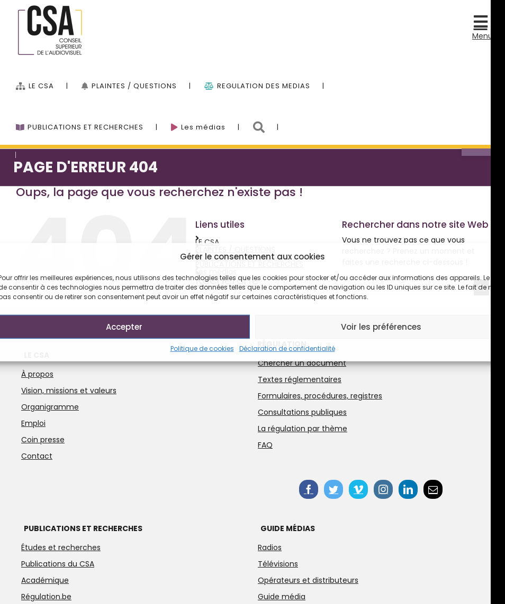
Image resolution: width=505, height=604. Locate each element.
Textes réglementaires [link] (299, 379)
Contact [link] (36, 456)
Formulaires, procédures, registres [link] (320, 396)
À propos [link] (37, 374)
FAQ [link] (265, 445)
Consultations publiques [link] (302, 412)
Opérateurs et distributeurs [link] (308, 580)
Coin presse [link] (43, 439)
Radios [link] (270, 547)
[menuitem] (49, 80)
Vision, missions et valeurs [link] (68, 390)
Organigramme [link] (50, 407)
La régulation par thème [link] (302, 428)
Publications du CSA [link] (57, 564)
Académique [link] (45, 580)
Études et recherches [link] (61, 547)
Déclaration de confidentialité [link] (287, 348)
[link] (482, 22)
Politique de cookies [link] (202, 348)
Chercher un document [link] (302, 363)
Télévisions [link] (278, 564)
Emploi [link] (33, 423)
